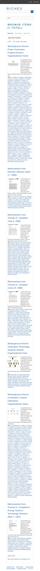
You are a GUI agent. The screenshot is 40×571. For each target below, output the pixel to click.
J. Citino (23, 452)
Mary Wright (23, 132)
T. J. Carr (22, 487)
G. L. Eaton (20, 107)
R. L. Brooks (16, 144)
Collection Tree (10, 567)
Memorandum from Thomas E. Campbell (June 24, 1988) (18, 284)
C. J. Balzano (28, 431)
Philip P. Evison (25, 260)
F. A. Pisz (10, 443)
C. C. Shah (21, 431)
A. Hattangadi (27, 77)
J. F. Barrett (15, 113)
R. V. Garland (28, 479)
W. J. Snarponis (16, 493)
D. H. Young (19, 94)
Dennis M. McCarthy (25, 244)
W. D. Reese (25, 156)
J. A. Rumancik (23, 112)
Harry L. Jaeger (25, 110)
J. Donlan (28, 452)
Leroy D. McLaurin (17, 325)
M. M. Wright (20, 468)
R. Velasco (14, 147)
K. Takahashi (23, 123)
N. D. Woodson (26, 544)
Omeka (31, 568)
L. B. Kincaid (15, 125)
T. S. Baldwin (14, 155)
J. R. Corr (25, 117)
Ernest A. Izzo (11, 247)
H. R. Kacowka (26, 109)
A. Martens (21, 78)
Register (36, 1)
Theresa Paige (26, 155)
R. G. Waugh (27, 476)
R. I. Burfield (27, 326)
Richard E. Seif (11, 266)
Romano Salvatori (12, 150)
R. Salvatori (16, 145)
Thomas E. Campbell (18, 489)
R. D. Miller (16, 474)
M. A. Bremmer (27, 126)
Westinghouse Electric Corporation (16, 161)
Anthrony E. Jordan (24, 309)
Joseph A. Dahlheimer (23, 253)
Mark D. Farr (25, 325)
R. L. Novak (28, 477)
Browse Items (19, 567)
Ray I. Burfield (11, 328)
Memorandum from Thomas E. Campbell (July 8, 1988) (18, 218)
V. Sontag (18, 156)
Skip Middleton (22, 485)
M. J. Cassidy (23, 129)
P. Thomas (27, 137)
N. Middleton (13, 470)
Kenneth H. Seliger (21, 323)
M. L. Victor (13, 468)
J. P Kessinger (14, 117)
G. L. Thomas (14, 447)
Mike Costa (13, 134)
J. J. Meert (21, 115)
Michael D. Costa (26, 255)
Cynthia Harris (22, 91)
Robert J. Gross (19, 266)
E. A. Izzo (25, 99)
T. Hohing (13, 153)
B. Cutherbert (16, 80)
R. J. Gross (19, 142)
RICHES (15, 8)
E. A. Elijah (19, 99)
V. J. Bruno (15, 490)
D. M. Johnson (11, 98)
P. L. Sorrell (28, 471)
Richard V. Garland (23, 330)
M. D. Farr (28, 128)
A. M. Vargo (15, 78)
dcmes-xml (16, 559)
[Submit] (32, 11)
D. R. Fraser (14, 315)
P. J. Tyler (23, 471)
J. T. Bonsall (25, 118)
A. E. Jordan (13, 77)
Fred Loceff (19, 376)
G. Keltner (15, 107)
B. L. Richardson (23, 82)
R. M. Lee (10, 479)
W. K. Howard (11, 159)
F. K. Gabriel (16, 443)
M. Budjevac (16, 128)
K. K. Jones (21, 121)
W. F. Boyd (13, 492)
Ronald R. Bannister (26, 331)
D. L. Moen (23, 438)
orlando (9, 384)
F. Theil (20, 443)
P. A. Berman (27, 470)
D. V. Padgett (24, 439)
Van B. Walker (23, 271)
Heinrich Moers (15, 319)
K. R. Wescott (11, 123)
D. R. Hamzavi (26, 98)
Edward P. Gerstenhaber (23, 245)
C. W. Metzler (23, 433)
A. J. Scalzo (17, 427)
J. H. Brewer (22, 113)
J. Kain (20, 455)
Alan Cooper (14, 374)
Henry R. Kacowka (17, 201)
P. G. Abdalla (27, 136)
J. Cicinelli (10, 113)
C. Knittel (14, 88)
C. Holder (19, 86)
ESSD (13, 541)
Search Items (27, 33)
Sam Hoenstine (15, 384)
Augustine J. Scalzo (19, 311)
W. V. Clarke (15, 495)
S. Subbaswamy (28, 484)
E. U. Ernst (22, 441)
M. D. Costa (22, 128)
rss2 (29, 559)
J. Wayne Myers (15, 320)
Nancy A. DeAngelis (12, 258)
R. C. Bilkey (10, 474)
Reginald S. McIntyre (26, 148)
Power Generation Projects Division (16, 139)
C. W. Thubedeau (16, 90)
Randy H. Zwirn (17, 148)
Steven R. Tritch (22, 268)
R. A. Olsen (24, 473)
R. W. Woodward (24, 204)
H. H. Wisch (16, 449)
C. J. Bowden (11, 433)
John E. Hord (14, 253)
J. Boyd (29, 112)
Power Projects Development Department (17, 261)
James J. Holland (20, 252)
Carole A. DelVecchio (25, 312)
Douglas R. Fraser (21, 315)
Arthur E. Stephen (15, 242)
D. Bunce (26, 436)
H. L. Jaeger (23, 449)
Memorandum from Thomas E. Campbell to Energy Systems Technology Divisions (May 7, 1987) (19, 510)
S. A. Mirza (19, 150)
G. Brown (10, 105)
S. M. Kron (21, 484)
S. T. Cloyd (21, 152)
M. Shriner (29, 131)
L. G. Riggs (26, 125)
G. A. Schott (28, 104)
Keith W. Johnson (12, 323)
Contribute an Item (21, 568)
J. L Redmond (27, 115)
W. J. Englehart (27, 492)
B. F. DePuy (28, 428)
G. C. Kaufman (14, 444)
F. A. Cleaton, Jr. (20, 102)
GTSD (23, 377)
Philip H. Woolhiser (16, 260)
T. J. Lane (18, 153)
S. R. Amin (15, 152)
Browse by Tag (18, 33)
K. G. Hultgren (11, 460)
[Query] (20, 11)
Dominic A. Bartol (12, 376)
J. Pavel (21, 117)
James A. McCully (24, 320)
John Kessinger (22, 381)
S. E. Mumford (21, 482)
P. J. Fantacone (16, 471)
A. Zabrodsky (16, 428)
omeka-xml (25, 559)
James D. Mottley (12, 252)
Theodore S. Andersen (18, 269)
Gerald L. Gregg (22, 249)
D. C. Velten (14, 93)
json (21, 559)
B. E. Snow (22, 80)
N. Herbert (19, 134)
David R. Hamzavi (12, 99)
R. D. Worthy (23, 140)
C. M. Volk (25, 88)
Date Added (23, 41)
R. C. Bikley (10, 140)
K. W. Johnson (26, 322)
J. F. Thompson (16, 454)
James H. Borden (28, 458)
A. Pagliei (10, 428)
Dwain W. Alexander (12, 245)
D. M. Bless (29, 96)
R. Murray (15, 479)
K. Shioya (17, 123)
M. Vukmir (17, 132)
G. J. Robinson (15, 446)
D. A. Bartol (20, 374)
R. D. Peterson (23, 474)
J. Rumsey (13, 118)
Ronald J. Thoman (16, 331)
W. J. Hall (15, 158)
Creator (18, 41)
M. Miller (13, 131)
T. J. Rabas (27, 487)
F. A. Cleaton (29, 441)
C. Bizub (17, 85)
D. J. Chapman (25, 94)
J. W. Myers (22, 120)
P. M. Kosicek (15, 137)
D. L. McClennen (16, 96)
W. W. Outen (22, 495)
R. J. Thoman (26, 142)
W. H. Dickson (20, 492)
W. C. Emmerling (22, 490)
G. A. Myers (22, 104)
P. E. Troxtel (21, 136)
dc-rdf (12, 559)
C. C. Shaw (27, 85)
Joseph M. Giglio (12, 255)
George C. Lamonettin (13, 249)
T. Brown (29, 485)
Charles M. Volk (11, 314)
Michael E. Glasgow (12, 256)
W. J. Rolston (29, 158)
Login (30, 1)
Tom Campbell (16, 271)
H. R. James (19, 109)
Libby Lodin (13, 126)
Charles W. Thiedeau (21, 314)
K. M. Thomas (27, 121)
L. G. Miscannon (16, 465)
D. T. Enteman (17, 439)
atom (9, 559)
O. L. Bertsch (20, 470)
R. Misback (21, 144)
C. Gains (14, 86)
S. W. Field (26, 152)
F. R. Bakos (25, 198)
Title (14, 41)
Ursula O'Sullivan (12, 156)
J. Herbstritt (15, 115)
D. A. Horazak (20, 436)
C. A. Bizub (24, 430)
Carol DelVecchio (21, 538)
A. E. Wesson (20, 77)
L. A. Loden (24, 463)
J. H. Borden (23, 454)
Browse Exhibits (11, 568)
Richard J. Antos (15, 330)
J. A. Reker (16, 112)
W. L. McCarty (18, 159)
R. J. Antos (15, 477)
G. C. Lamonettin (17, 105)
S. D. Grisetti (25, 150)
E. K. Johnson (24, 101)
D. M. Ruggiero (18, 98)
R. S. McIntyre (21, 479)
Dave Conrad (26, 374)
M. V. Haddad (11, 132)
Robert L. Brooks (27, 266)
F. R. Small (16, 104)
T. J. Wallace (24, 153)
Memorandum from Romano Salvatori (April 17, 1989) (19, 171)
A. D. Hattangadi (14, 425)
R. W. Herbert (21, 147)
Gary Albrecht (27, 247)
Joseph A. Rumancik (18, 322)
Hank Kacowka (17, 110)
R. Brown (30, 473)
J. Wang (27, 120)
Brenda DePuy (26, 83)
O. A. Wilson (25, 134)
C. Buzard (22, 85)
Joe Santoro (15, 381)
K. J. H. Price (15, 121)
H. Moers (13, 109)
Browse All (10, 33)
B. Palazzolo (15, 83)
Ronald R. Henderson (13, 268)
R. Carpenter (17, 140)
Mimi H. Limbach (28, 256)
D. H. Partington (11, 94)
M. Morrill (18, 131)
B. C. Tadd (26, 78)
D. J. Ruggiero (16, 438)
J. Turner (15, 458)
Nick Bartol (29, 382)
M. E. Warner (23, 466)
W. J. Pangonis (21, 158)
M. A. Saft (10, 128)
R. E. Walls (13, 476)
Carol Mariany (15, 91)
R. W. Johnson (24, 546)
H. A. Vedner (16, 199)
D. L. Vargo (23, 96)
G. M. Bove (26, 107)
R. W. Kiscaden (11, 481)
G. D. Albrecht (24, 105)
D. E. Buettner (21, 93)
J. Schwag (19, 118)
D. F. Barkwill (28, 93)
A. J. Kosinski (11, 427)
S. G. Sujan (15, 484)
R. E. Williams (20, 476)
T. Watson (19, 155)
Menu (9, 18)
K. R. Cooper (15, 462)
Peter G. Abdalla (21, 258)
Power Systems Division (18, 326)
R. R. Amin (27, 144)
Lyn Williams (20, 126)
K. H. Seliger (18, 460)
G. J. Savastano (23, 446)
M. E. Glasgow (16, 129)
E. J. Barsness (17, 101)
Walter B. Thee (18, 272)
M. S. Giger (23, 131)
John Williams (15, 382)
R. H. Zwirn (13, 142)
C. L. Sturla (19, 88)
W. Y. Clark (24, 159)
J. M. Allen (25, 455)
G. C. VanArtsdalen (23, 444)
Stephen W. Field (12, 333)
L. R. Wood (23, 465)
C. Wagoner (24, 90)
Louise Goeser (22, 382)
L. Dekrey (21, 125)
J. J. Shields (15, 455)
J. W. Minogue (15, 120)
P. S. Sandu (21, 137)
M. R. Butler (26, 468)
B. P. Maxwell (18, 430)
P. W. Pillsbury (11, 473)
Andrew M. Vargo (15, 309)
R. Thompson (23, 145)
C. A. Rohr (16, 431)
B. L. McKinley (15, 82)
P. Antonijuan (14, 136)
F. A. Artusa (13, 102)
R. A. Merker (28, 139)
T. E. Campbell (19, 333)
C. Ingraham (25, 86)
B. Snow (21, 83)
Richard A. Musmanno (23, 264)
